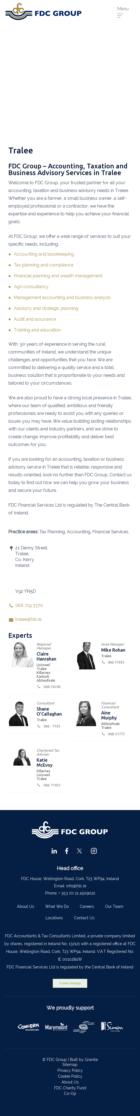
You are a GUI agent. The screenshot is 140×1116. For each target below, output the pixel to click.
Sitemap (70, 1064)
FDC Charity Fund (70, 1088)
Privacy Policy (70, 1070)
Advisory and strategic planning (46, 308)
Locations (54, 918)
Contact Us (84, 918)
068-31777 (113, 734)
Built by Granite (84, 1059)
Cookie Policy (70, 1076)
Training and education (37, 330)
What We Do (57, 906)
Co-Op (70, 1093)
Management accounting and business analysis (62, 297)
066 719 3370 (29, 605)
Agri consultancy (31, 286)
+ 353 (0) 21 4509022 (76, 893)
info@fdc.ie (76, 886)
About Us (25, 906)
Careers (87, 906)
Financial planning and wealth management (58, 275)
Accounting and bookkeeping (44, 254)
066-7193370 (48, 785)
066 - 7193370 (48, 726)
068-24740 (48, 687)
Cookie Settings (70, 983)
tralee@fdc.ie (28, 619)
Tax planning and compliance (43, 265)
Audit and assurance (35, 319)
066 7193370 (112, 662)
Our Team (114, 906)
